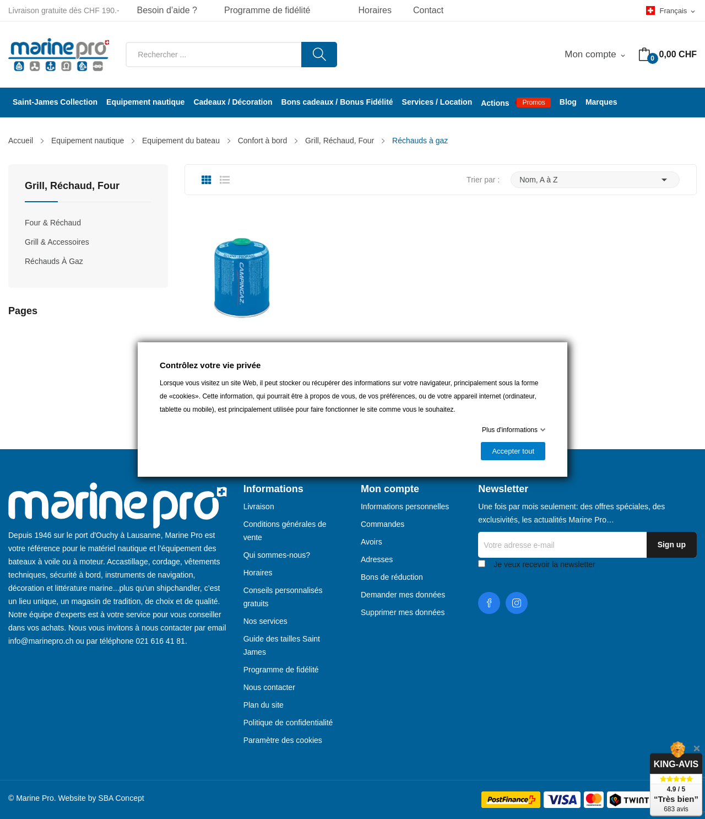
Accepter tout (513, 451)
